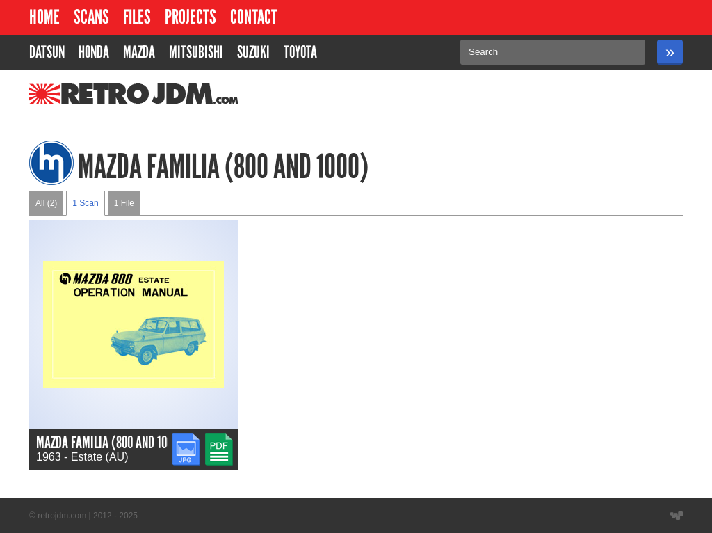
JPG (183, 439)
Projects (190, 17)
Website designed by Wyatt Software (676, 515)
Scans (91, 17)
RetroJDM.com (97, 93)
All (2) (46, 203)
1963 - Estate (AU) (82, 457)
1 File (124, 203)
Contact (253, 17)
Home (44, 17)
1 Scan (85, 203)
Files (137, 17)
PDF (216, 439)
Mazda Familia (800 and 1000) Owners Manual (150, 442)
